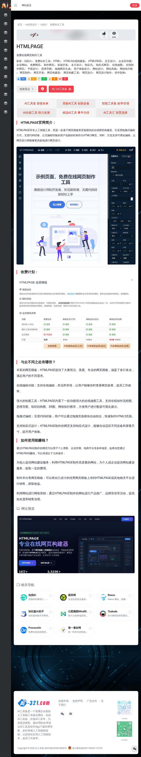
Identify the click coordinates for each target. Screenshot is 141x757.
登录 (134, 5)
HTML (56, 61)
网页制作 (25, 72)
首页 (19, 24)
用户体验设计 (81, 68)
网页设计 (87, 72)
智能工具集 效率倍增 (115, 103)
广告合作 (92, 700)
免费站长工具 (57, 24)
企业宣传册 (125, 61)
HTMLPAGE (95, 61)
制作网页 (49, 64)
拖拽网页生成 (62, 68)
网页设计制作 (103, 72)
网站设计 (98, 68)
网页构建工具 (71, 72)
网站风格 (111, 68)
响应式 (89, 64)
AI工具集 (39, 748)
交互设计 (110, 61)
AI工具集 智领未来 (37, 103)
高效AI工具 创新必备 (76, 103)
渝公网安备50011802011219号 (85, 748)
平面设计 (33, 68)
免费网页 (35, 64)
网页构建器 (53, 72)
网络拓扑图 (126, 68)
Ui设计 (44, 24)
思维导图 (46, 68)
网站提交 (26, 5)
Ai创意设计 (31, 24)
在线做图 (117, 64)
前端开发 (62, 64)
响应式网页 (102, 64)
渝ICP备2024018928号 (55, 748)
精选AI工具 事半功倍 (76, 112)
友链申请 (63, 700)
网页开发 (39, 72)
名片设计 (76, 64)
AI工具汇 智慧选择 (116, 112)
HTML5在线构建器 (74, 61)
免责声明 (78, 700)
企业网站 (22, 64)
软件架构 (120, 72)
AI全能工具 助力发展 (36, 112)
